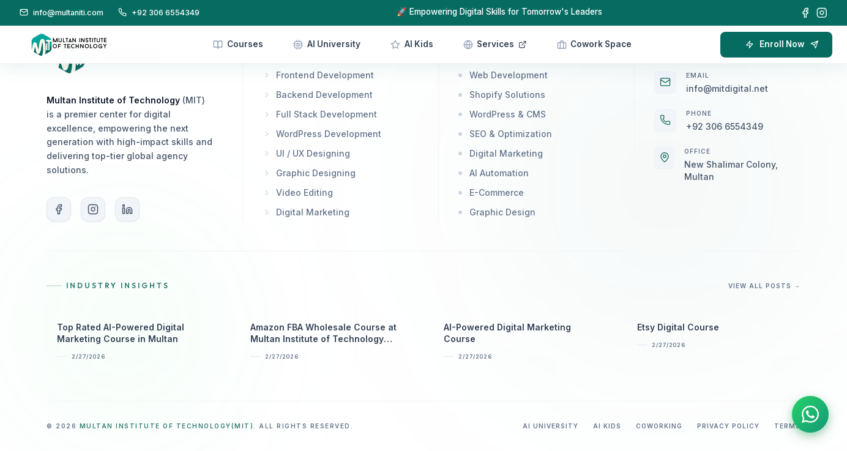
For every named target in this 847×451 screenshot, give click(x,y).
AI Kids (607, 426)
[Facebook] (805, 12)
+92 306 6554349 (724, 126)
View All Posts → (764, 285)
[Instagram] (821, 12)
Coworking (659, 426)
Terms (787, 426)
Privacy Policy (728, 426)
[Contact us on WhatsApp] (810, 417)
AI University (550, 426)
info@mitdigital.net (727, 88)
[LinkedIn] (127, 209)
